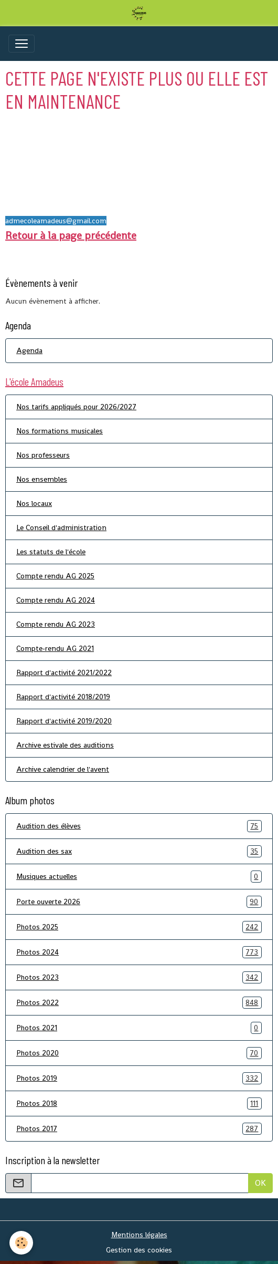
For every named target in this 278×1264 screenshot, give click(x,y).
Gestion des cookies (139, 1250)
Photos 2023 (139, 977)
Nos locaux (34, 503)
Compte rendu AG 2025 (55, 576)
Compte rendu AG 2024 (55, 600)
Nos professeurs (43, 455)
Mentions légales (139, 1234)
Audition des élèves (139, 826)
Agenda (29, 350)
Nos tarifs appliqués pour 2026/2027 (76, 406)
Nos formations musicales (59, 431)
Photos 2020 (139, 1053)
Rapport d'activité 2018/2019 (63, 696)
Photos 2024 (139, 952)
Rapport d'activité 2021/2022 (64, 672)
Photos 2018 (139, 1103)
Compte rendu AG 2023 (55, 624)
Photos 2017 (139, 1129)
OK (260, 1182)
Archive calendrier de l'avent (62, 769)
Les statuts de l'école (50, 551)
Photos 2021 (139, 1028)
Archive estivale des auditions (65, 745)
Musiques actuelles (139, 877)
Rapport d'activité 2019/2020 (64, 721)
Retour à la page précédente (70, 235)
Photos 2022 (139, 1003)
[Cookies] (21, 1243)
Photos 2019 (139, 1078)
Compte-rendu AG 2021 (55, 648)
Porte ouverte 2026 (139, 902)
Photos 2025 (139, 927)
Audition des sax (139, 851)
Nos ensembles (41, 479)
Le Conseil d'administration (61, 527)
